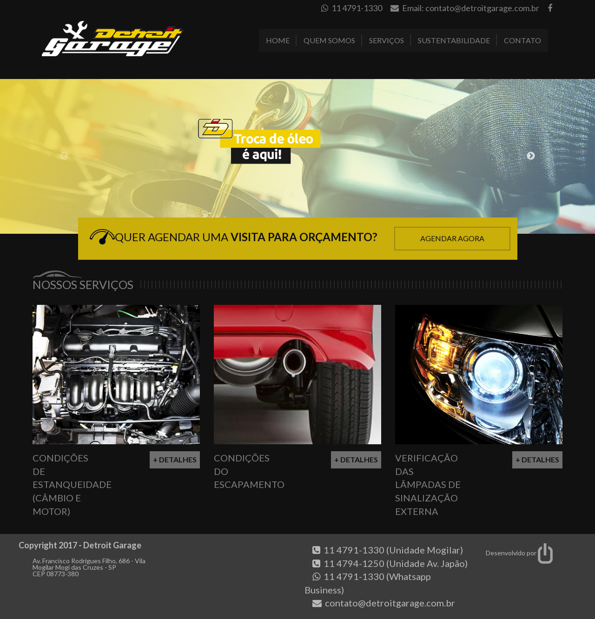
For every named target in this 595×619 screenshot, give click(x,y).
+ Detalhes (175, 459)
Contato (522, 40)
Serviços (386, 40)
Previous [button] (64, 156)
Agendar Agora (452, 238)
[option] (297, 156)
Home (278, 40)
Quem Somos (329, 40)
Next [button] (531, 156)
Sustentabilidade (454, 40)
